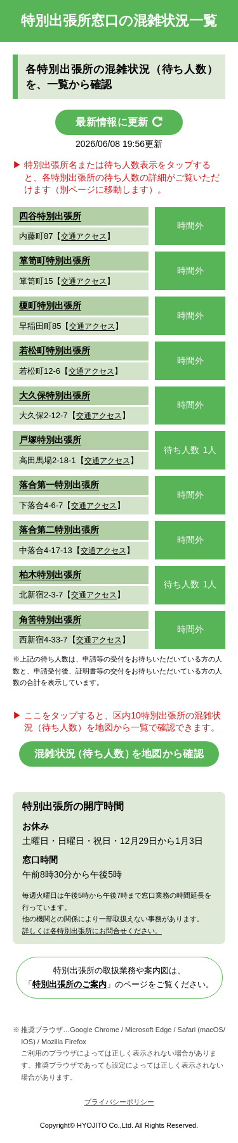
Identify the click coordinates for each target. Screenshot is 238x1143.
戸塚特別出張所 (50, 440)
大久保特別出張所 (54, 395)
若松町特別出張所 (54, 350)
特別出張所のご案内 (69, 984)
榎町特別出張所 (50, 305)
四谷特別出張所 (50, 216)
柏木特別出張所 (50, 575)
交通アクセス (84, 236)
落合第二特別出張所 (59, 530)
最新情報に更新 (112, 122)
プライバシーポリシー (119, 1102)
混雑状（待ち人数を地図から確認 (119, 753)
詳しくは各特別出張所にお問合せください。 (92, 931)
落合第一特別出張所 (59, 485)
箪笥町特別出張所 (54, 260)
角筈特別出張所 (50, 620)
